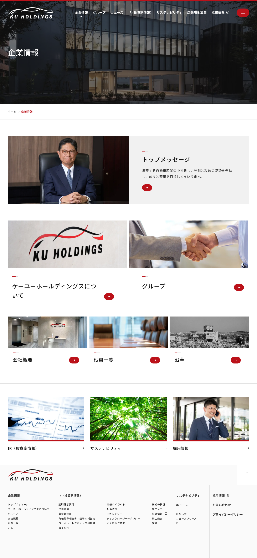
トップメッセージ (18, 504)
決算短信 (63, 509)
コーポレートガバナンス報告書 (76, 523)
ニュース (117, 12)
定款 (154, 523)
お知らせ (181, 514)
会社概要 (13, 518)
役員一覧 (13, 523)
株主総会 (157, 518)
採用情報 (218, 12)
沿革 (10, 528)
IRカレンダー (114, 514)
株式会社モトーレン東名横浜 (79, 550)
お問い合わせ (222, 505)
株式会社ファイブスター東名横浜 (116, 550)
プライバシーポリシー (228, 514)
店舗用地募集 (197, 12)
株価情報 (157, 514)
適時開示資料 (66, 504)
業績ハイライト (116, 504)
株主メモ (157, 509)
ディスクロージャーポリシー (123, 518)
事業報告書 (65, 514)
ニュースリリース (186, 518)
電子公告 (63, 528)
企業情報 (81, 12)
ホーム (12, 111)
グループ (99, 12)
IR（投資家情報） (70, 495)
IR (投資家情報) (140, 12)
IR (177, 523)
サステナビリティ (169, 12)
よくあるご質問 (116, 523)
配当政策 (112, 509)
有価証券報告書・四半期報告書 (76, 518)
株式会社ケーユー (18, 550)
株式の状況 (158, 504)
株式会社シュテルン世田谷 (45, 550)
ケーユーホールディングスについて (29, 509)
